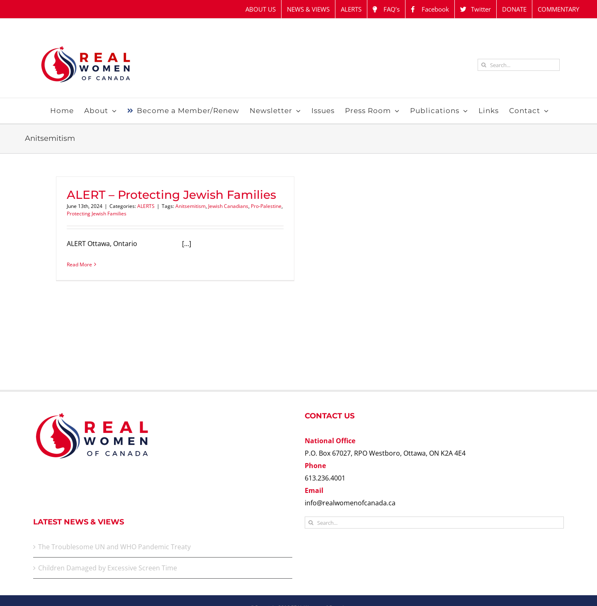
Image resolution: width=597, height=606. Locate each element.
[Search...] (519, 65)
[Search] (484, 65)
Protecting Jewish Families (96, 213)
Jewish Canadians (228, 206)
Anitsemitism (190, 206)
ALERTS (146, 206)
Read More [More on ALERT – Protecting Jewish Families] (79, 264)
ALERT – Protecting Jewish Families (171, 195)
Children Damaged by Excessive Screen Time (107, 567)
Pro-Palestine (266, 206)
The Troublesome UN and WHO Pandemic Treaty (114, 546)
